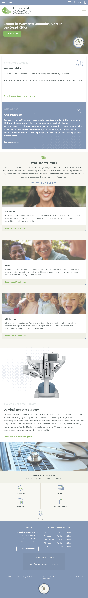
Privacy (72, 577)
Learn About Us (11, 142)
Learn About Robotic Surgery (17, 437)
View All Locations (27, 549)
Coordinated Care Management (19, 96)
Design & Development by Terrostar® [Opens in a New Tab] (56, 577)
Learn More (12, 34)
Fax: (27, 541)
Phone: (27, 535)
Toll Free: (27, 538)
